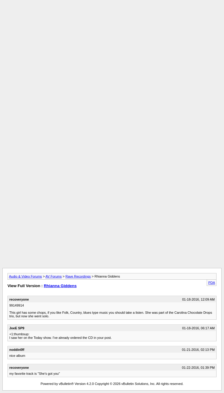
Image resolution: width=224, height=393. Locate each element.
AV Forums (54, 276)
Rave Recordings (78, 276)
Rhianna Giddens (60, 286)
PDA (211, 282)
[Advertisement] (112, 44)
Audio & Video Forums (25, 276)
